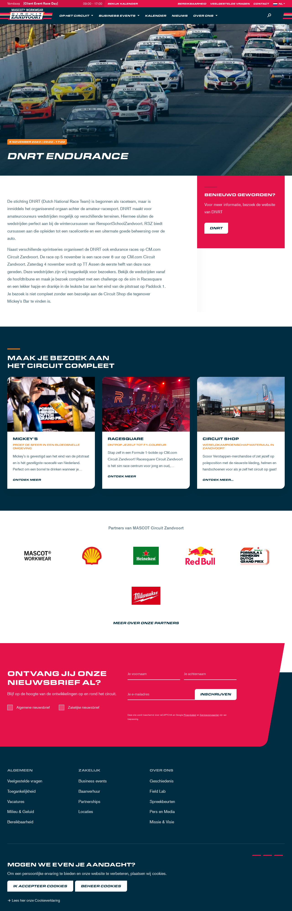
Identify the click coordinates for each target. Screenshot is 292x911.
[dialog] (146, 883)
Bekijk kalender (123, 3)
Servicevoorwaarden (209, 715)
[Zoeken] (269, 15)
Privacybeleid (190, 715)
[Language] (282, 3)
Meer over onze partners (146, 624)
